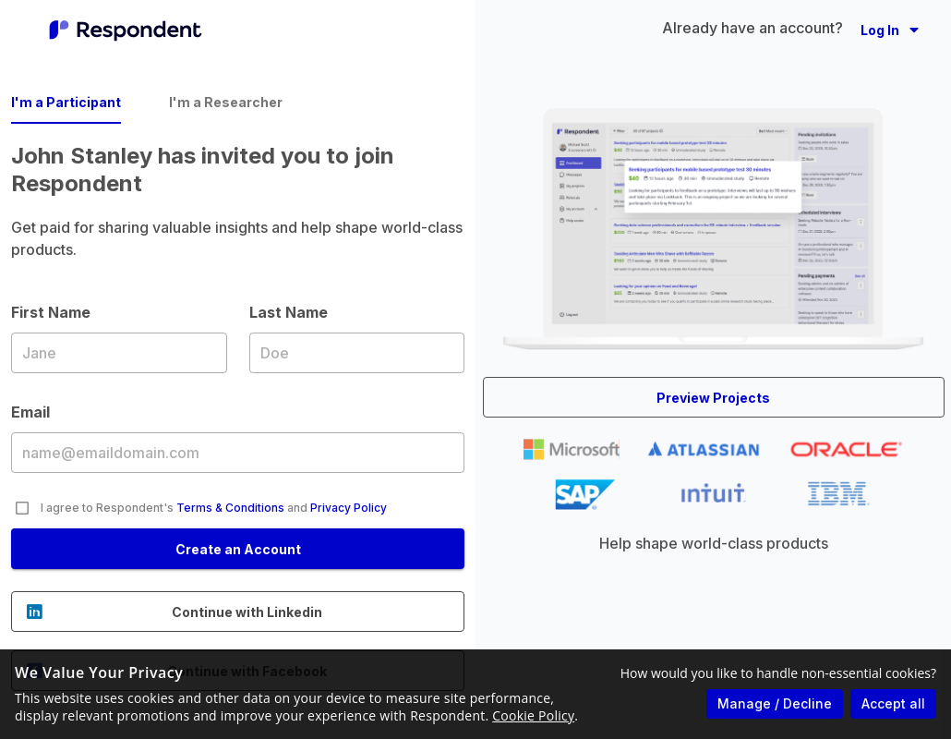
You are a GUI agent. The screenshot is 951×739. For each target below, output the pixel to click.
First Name (119, 352)
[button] (889, 29)
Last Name (357, 352)
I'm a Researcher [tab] (226, 102)
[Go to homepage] (125, 29)
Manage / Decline (774, 703)
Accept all (893, 703)
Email (237, 452)
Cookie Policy (533, 715)
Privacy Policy (348, 508)
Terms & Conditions (230, 508)
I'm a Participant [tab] (66, 102)
